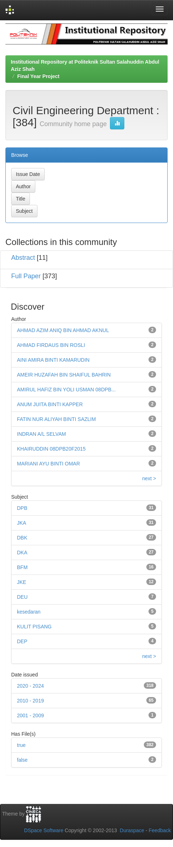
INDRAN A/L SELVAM (41, 434)
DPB (22, 508)
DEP (22, 641)
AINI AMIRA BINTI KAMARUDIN (53, 360)
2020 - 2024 (30, 686)
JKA (21, 523)
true (21, 745)
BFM (22, 567)
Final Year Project (38, 76)
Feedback (160, 830)
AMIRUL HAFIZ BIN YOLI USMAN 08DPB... (66, 389)
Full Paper (26, 276)
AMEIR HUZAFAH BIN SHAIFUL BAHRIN (64, 375)
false (22, 760)
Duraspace (132, 830)
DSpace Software (43, 830)
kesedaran (28, 612)
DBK (22, 538)
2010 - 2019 (30, 701)
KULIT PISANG (34, 626)
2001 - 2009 (30, 715)
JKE (21, 582)
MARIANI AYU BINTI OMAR (48, 464)
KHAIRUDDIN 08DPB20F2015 (51, 449)
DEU (22, 597)
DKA (22, 552)
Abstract (23, 257)
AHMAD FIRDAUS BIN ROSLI (51, 345)
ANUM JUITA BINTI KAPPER (50, 404)
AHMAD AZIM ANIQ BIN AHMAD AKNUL (63, 330)
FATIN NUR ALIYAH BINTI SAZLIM (56, 419)
